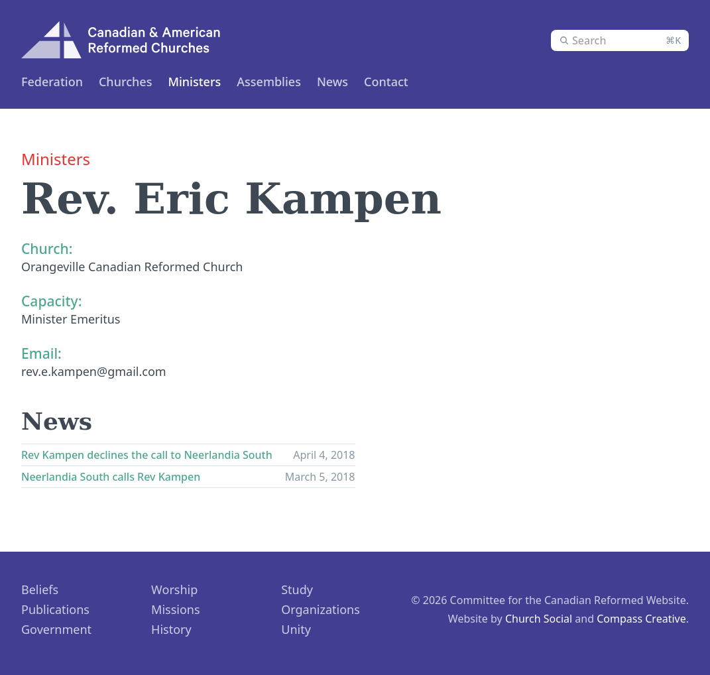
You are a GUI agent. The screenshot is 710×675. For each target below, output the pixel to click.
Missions (175, 609)
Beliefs (39, 589)
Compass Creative (641, 618)
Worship (174, 589)
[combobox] (620, 40)
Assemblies (269, 82)
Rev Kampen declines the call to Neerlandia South (146, 455)
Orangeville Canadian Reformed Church (132, 267)
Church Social (538, 618)
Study (297, 589)
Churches (125, 82)
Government (56, 629)
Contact (386, 82)
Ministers (194, 82)
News (332, 82)
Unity (296, 629)
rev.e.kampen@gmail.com (93, 371)
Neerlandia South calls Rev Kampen (110, 476)
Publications (55, 609)
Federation (52, 82)
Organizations (320, 609)
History (171, 629)
